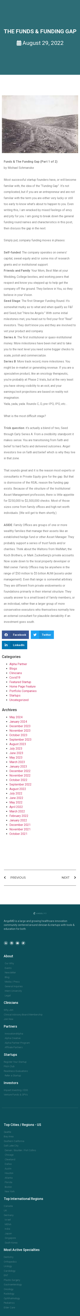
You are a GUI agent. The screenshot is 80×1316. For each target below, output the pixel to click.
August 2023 (17, 744)
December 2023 (20, 726)
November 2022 (20, 775)
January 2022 (18, 820)
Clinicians (15, 673)
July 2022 (15, 793)
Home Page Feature (22, 686)
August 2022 (17, 789)
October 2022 (18, 780)
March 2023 (17, 762)
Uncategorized (19, 700)
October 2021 (18, 834)
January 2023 (18, 766)
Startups (14, 695)
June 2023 (16, 753)
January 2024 (18, 721)
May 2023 (16, 757)
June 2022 (16, 798)
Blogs (13, 668)
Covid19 (14, 677)
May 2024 (16, 717)
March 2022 (17, 811)
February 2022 (18, 816)
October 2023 (18, 735)
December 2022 (20, 771)
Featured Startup (20, 682)
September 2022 (20, 784)
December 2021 (20, 825)
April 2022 (16, 807)
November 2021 (20, 829)
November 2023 (20, 730)
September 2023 (20, 739)
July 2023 (15, 748)
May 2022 (16, 802)
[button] (15, 635)
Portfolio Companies (23, 691)
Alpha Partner (18, 664)
